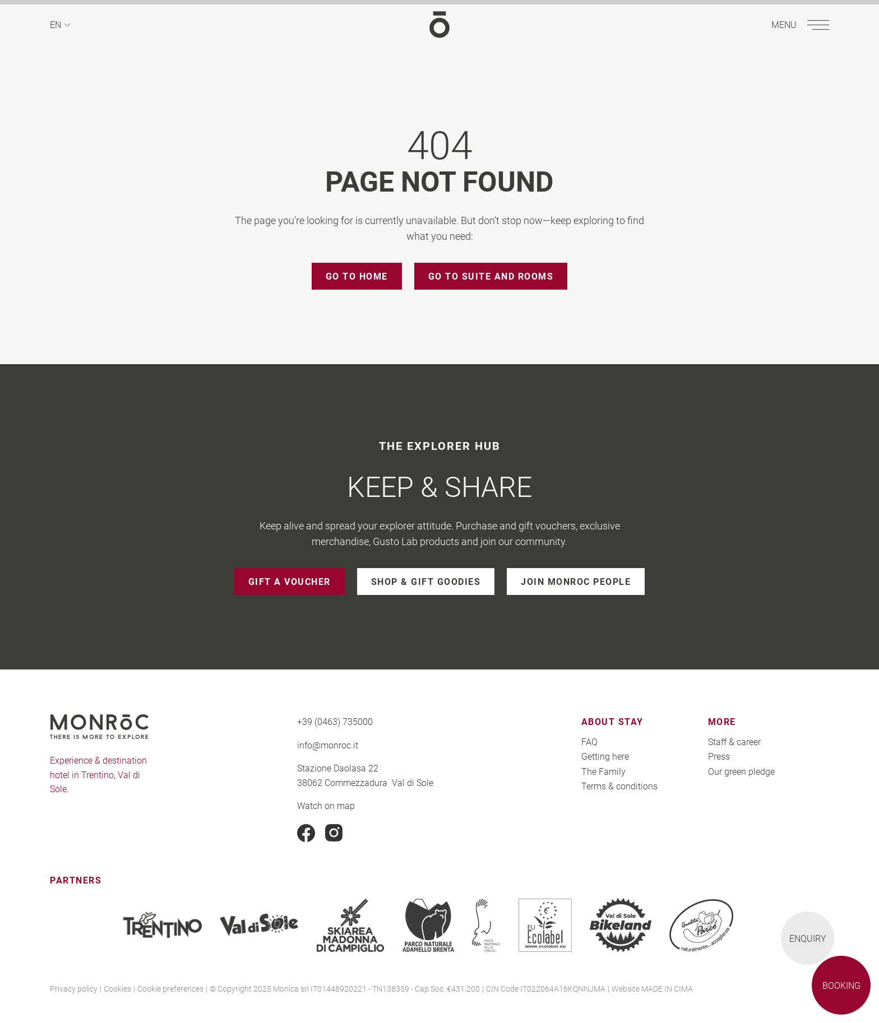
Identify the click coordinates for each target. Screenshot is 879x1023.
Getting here (605, 756)
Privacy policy (74, 988)
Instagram (334, 833)
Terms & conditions (619, 786)
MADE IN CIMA (667, 988)
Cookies (117, 988)
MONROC (439, 24)
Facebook (306, 833)
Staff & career (734, 741)
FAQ (589, 741)
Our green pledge (741, 771)
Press (719, 756)
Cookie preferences (170, 988)
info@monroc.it (327, 745)
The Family (603, 771)
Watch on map (326, 805)
